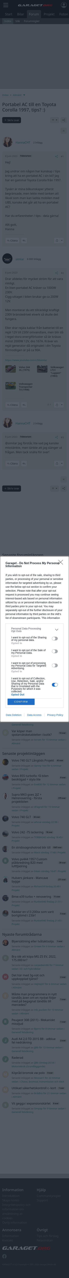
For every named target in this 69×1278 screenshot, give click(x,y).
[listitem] (34, 629)
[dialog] (34, 639)
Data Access (34, 714)
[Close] (61, 563)
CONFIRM (21, 701)
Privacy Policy (55, 714)
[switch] (55, 638)
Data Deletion (14, 714)
